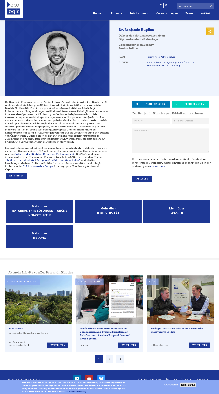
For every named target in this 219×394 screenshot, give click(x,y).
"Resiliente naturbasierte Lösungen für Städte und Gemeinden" (42, 160)
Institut (205, 13)
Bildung (176, 66)
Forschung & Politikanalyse (161, 57)
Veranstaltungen (167, 13)
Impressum (202, 379)
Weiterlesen (57, 344)
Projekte (116, 13)
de (165, 5)
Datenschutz (157, 166)
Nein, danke (188, 384)
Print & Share (210, 31)
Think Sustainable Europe (38, 166)
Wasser (165, 66)
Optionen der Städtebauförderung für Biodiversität (44, 154)
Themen (98, 13)
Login (175, 379)
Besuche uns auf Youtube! (89, 378)
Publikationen (139, 13)
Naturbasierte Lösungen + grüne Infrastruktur (171, 62)
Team (189, 13)
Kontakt (142, 379)
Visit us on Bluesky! (101, 378)
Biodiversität (153, 66)
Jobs (166, 379)
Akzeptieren (171, 385)
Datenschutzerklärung (76, 392)
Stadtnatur (16, 327)
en (161, 5)
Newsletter (155, 379)
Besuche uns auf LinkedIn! (77, 378)
